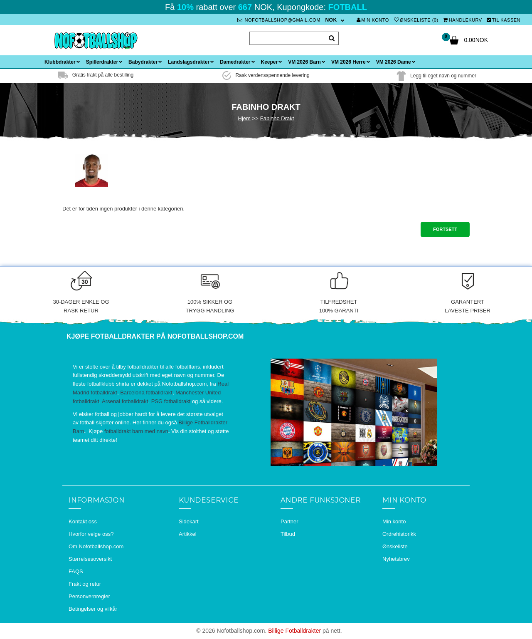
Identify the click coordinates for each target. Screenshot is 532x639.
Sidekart (189, 521)
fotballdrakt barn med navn (136, 431)
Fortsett (445, 229)
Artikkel (188, 534)
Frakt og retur (85, 584)
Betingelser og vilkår (93, 609)
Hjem (244, 118)
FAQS (76, 571)
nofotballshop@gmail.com (278, 19)
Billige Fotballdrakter (294, 630)
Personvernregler (89, 596)
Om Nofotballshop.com (96, 546)
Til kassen (503, 19)
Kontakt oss (83, 521)
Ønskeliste (395, 546)
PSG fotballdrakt (171, 401)
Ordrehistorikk (399, 534)
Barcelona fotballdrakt (146, 392)
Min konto (373, 19)
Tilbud (288, 534)
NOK (331, 20)
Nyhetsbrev (396, 559)
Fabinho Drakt (277, 118)
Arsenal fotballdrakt (125, 401)
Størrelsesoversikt (90, 559)
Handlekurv (462, 19)
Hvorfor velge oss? (91, 534)
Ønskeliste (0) (416, 19)
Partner (289, 521)
